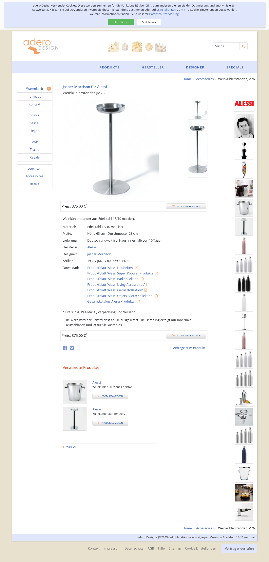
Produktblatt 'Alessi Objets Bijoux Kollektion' (120, 295)
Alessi (91, 247)
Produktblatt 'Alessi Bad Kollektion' (113, 279)
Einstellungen (149, 22)
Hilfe (159, 548)
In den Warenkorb (186, 206)
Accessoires (205, 79)
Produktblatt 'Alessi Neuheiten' (110, 267)
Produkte (110, 67)
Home (187, 79)
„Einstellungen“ (167, 9)
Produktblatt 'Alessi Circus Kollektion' (115, 290)
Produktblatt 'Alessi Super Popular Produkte (120, 273)
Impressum (108, 548)
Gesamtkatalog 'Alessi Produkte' (111, 301)
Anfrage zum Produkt (188, 348)
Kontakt (89, 548)
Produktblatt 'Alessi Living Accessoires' (116, 284)
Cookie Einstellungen (200, 548)
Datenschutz (130, 548)
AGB (148, 548)
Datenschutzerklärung (164, 14)
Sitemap (174, 548)
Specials (235, 67)
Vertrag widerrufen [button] (239, 548)
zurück (71, 447)
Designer (195, 67)
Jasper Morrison (99, 254)
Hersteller (153, 67)
